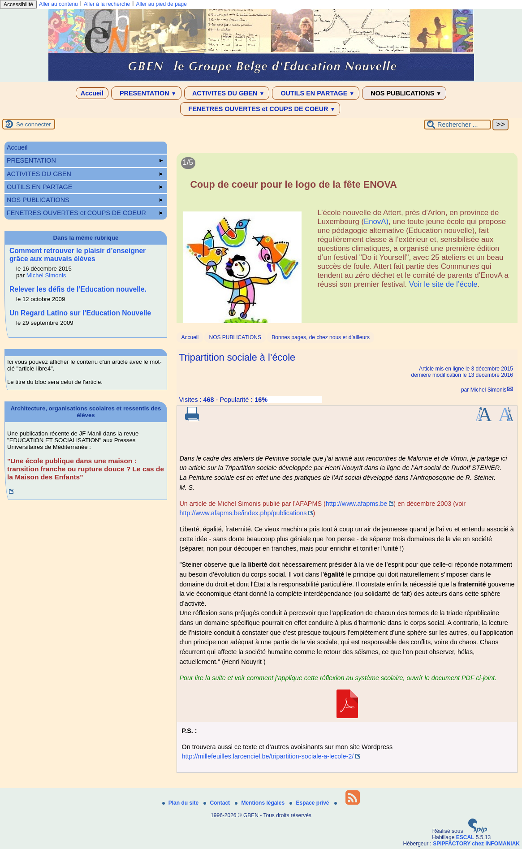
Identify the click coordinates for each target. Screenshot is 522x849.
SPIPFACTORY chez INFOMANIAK (476, 843)
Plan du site (181, 803)
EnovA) (376, 221)
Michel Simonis (488, 390)
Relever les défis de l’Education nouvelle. (78, 289)
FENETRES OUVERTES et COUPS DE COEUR (260, 108)
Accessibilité (18, 4)
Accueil (92, 93)
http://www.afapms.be (357, 503)
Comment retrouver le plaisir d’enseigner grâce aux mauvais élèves (77, 255)
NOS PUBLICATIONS (404, 93)
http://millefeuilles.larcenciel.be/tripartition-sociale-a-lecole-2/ (267, 756)
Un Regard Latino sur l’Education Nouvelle (80, 313)
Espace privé (309, 803)
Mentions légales (260, 803)
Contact (217, 803)
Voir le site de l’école (443, 284)
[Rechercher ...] (457, 124)
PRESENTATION (146, 93)
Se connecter (33, 124)
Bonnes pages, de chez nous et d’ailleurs (321, 337)
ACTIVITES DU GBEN (227, 93)
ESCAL (465, 837)
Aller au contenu (58, 4)
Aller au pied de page (161, 4)
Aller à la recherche (107, 4)
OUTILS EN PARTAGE (315, 93)
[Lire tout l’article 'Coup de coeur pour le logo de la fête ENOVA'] (347, 243)
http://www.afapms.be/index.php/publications (242, 513)
